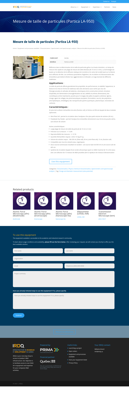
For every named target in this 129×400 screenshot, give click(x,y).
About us (73, 7)
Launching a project (75, 348)
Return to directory (64, 331)
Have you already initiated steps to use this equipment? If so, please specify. (40, 291)
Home (15, 48)
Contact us (106, 1)
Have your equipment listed (78, 359)
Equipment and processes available (28, 48)
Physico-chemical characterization (79, 169)
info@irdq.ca (99, 351)
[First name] (38, 250)
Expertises (96, 7)
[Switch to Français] (113, 2)
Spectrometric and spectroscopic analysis (63, 48)
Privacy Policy (49, 367)
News (114, 7)
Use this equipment (60, 161)
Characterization (45, 48)
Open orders (73, 351)
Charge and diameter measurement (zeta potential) (76, 171)
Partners (107, 7)
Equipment (84, 7)
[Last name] (89, 250)
